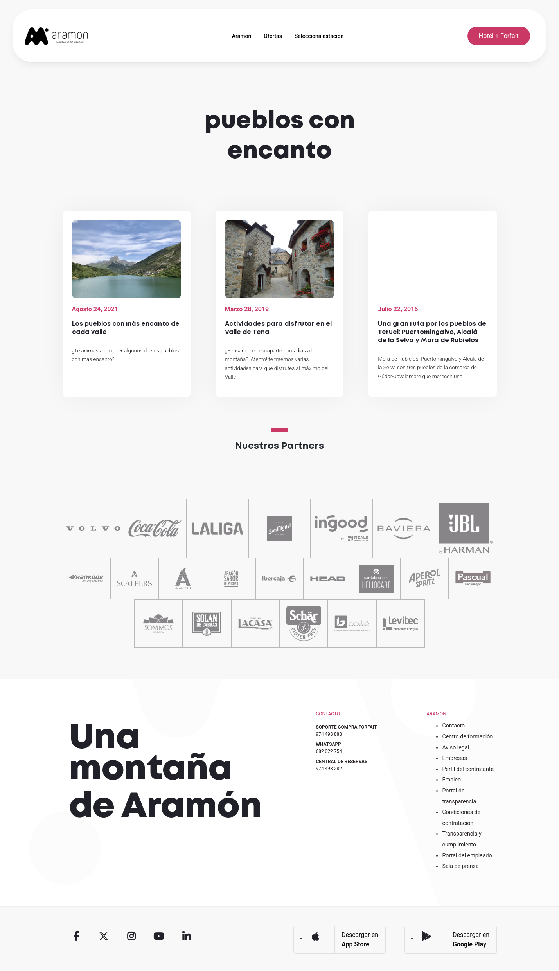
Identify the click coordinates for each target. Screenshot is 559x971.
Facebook (76, 936)
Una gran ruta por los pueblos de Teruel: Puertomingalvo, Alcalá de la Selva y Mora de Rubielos (432, 332)
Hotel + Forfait (499, 36)
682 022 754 (329, 751)
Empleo (451, 779)
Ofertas (273, 36)
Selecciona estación (319, 36)
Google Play (426, 936)
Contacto (453, 725)
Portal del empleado (467, 855)
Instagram (131, 936)
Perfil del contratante (468, 769)
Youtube (158, 936)
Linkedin (186, 936)
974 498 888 (329, 734)
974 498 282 (329, 768)
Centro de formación (467, 736)
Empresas (454, 758)
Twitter (103, 936)
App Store (315, 936)
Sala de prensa (460, 866)
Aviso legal (455, 747)
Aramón (241, 36)
